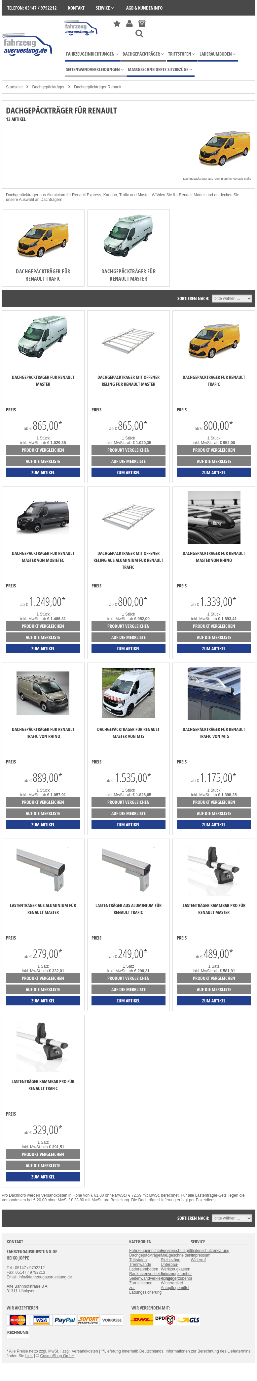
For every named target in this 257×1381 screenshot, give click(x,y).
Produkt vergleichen (43, 450)
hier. (29, 1356)
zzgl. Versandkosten (80, 1351)
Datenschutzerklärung (210, 1250)
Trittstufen (138, 1260)
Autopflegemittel (175, 1287)
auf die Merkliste (43, 461)
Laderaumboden (143, 1269)
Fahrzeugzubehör (176, 1273)
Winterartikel (172, 1283)
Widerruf (198, 1260)
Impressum (200, 1255)
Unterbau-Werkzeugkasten (175, 1266)
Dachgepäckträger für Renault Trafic (43, 275)
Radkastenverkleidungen (151, 1273)
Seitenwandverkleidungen (151, 1278)
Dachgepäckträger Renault (97, 87)
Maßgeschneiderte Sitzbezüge (177, 1257)
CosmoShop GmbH (57, 1356)
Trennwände (140, 1264)
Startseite (14, 87)
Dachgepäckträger (48, 87)
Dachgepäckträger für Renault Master (128, 275)
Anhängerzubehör (176, 1278)
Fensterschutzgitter (178, 1250)
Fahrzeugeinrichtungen (149, 1250)
